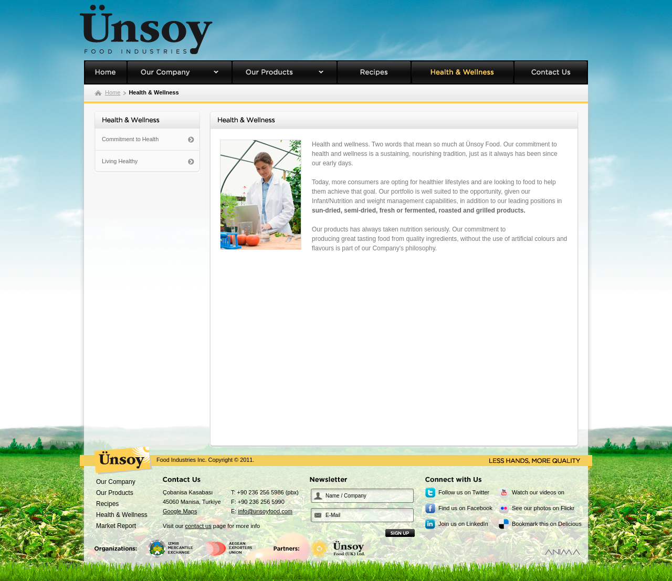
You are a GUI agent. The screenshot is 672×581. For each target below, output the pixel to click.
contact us (198, 526)
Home (112, 92)
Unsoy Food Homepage (105, 72)
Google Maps (180, 511)
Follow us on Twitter (463, 492)
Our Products (284, 72)
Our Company (179, 72)
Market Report (116, 526)
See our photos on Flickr (543, 508)
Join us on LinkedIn (463, 524)
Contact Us (551, 72)
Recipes (374, 72)
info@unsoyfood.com (265, 511)
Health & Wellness (462, 72)
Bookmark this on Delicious (547, 524)
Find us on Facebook (465, 508)
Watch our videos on (538, 492)
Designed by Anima (562, 550)
